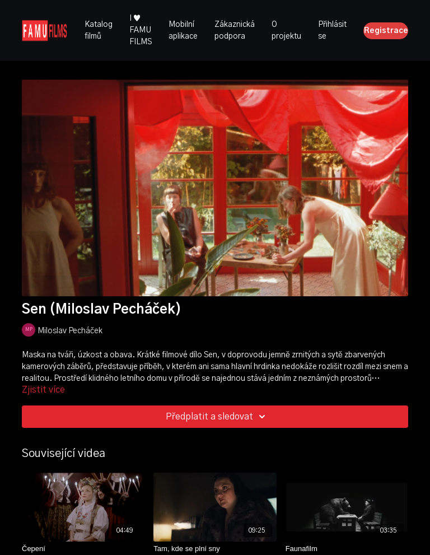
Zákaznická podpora (234, 30)
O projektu (286, 30)
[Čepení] (83, 548)
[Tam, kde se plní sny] (214, 548)
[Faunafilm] (347, 548)
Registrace (386, 31)
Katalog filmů (99, 30)
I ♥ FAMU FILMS (140, 30)
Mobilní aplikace (183, 30)
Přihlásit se (332, 30)
